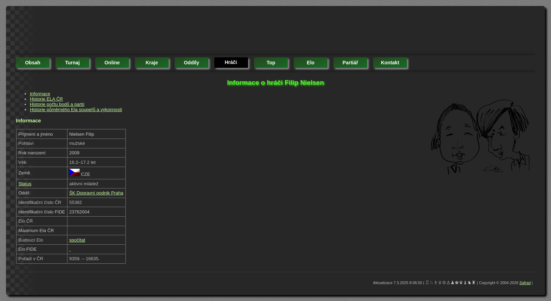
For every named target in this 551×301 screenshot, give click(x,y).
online (112, 62)
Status (24, 183)
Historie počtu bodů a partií (57, 104)
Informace (40, 93)
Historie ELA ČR (46, 99)
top (271, 62)
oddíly (191, 62)
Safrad (525, 283)
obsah (32, 62)
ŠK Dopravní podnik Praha (96, 193)
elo (311, 62)
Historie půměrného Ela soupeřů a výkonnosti (76, 109)
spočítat (77, 240)
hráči (231, 62)
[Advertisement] (144, 31)
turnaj (72, 62)
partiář (350, 62)
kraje (151, 62)
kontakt (390, 62)
